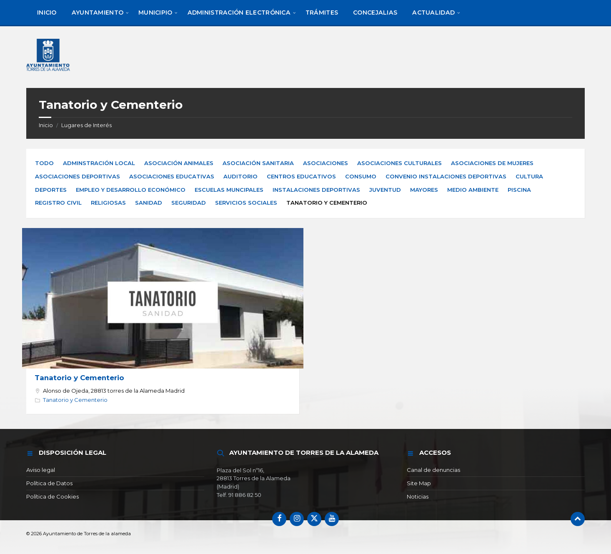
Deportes (51, 189)
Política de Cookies (52, 496)
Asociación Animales (178, 163)
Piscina (519, 189)
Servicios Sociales (246, 202)
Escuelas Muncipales (229, 189)
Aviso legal (40, 469)
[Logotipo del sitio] (48, 72)
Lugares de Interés (86, 125)
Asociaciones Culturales (399, 163)
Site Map (419, 483)
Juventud (385, 189)
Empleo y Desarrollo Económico (130, 189)
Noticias (417, 496)
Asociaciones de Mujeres (492, 163)
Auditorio (240, 176)
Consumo (360, 176)
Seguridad (188, 202)
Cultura (529, 176)
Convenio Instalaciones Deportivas (446, 176)
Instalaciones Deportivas (316, 189)
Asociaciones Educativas (171, 176)
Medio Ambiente (472, 189)
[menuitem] (46, 12)
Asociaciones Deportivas (77, 176)
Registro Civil (58, 202)
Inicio (46, 125)
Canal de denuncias (433, 469)
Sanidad (148, 202)
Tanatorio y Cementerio (79, 378)
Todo (44, 163)
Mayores (424, 189)
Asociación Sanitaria (258, 163)
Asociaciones (325, 163)
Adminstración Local (99, 163)
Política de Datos (49, 483)
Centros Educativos (301, 176)
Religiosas (108, 202)
